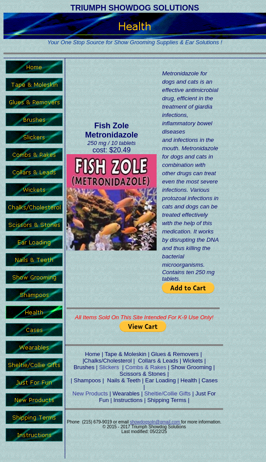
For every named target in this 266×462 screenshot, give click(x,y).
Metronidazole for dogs (184, 77)
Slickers (109, 367)
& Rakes (154, 367)
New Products (90, 393)
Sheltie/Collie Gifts (167, 393)
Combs (134, 367)
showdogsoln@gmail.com (155, 422)
